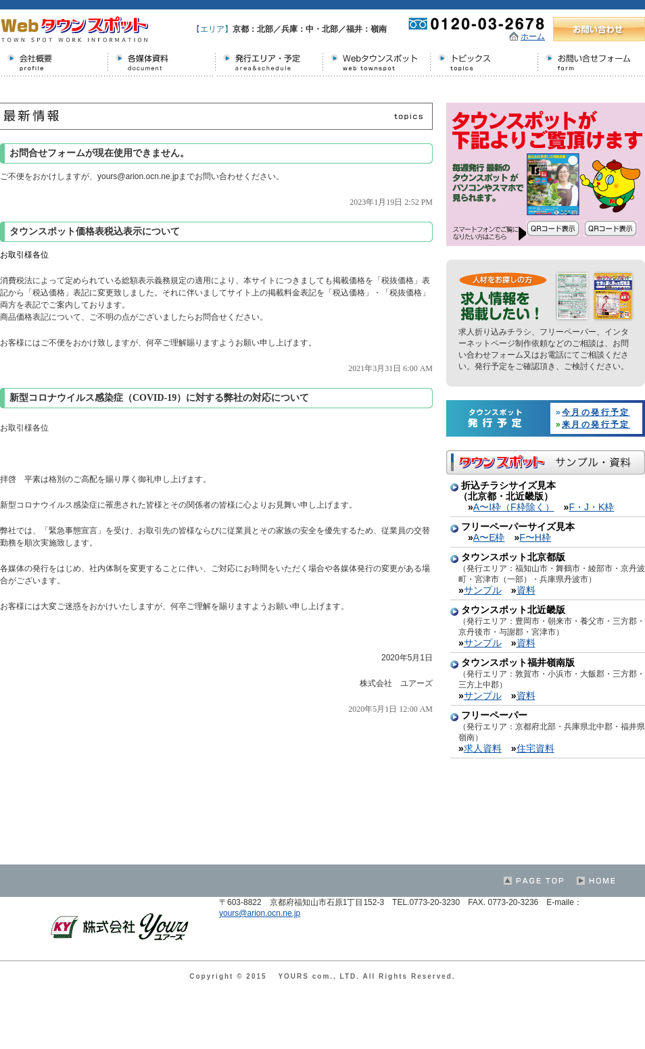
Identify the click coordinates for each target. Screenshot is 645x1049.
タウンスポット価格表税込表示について (94, 231)
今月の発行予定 (596, 412)
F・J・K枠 (591, 507)
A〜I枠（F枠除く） (513, 507)
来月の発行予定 (596, 424)
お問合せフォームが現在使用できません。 (99, 153)
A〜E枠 (489, 537)
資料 (526, 590)
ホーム (533, 36)
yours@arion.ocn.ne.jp (259, 913)
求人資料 (483, 748)
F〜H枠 (535, 537)
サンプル (483, 590)
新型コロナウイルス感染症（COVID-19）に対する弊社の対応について (159, 398)
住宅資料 (535, 748)
